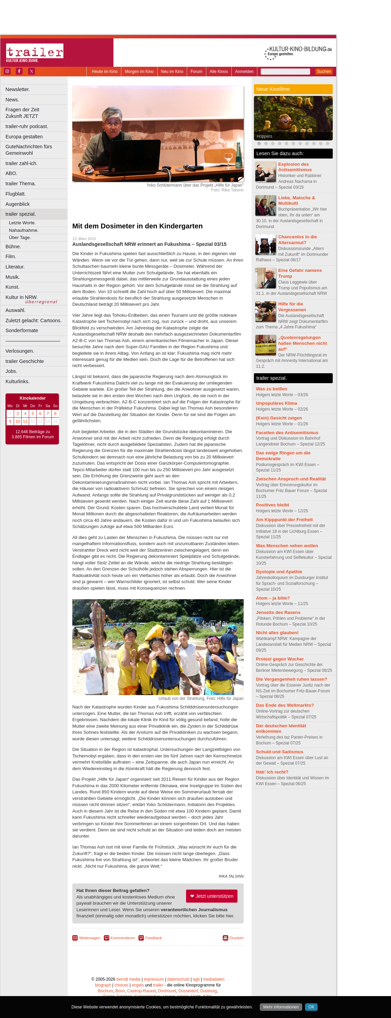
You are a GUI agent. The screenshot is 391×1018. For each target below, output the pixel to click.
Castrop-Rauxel (141, 991)
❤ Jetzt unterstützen (211, 896)
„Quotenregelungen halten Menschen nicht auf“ (302, 343)
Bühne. (13, 246)
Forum (197, 71)
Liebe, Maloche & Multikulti (296, 200)
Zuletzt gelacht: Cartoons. (33, 320)
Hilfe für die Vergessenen (292, 306)
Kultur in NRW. (21, 297)
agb (196, 979)
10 (17, 421)
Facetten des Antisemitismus (287, 432)
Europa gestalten (24, 136)
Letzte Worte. (22, 222)
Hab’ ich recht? (272, 772)
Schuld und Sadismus (279, 751)
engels (138, 985)
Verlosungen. (19, 351)
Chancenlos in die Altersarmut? (297, 239)
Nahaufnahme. (24, 230)
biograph (103, 985)
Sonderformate (21, 330)
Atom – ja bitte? (273, 598)
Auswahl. (15, 310)
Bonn (120, 991)
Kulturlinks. (17, 381)
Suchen (324, 71)
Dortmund (167, 991)
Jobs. (11, 371)
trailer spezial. (20, 214)
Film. (10, 256)
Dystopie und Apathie (279, 571)
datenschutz (178, 979)
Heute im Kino (105, 71)
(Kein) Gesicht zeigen (279, 417)
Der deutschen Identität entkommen (281, 728)
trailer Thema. (20, 183)
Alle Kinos (219, 71)
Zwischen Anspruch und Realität (291, 478)
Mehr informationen (280, 1007)
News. (12, 99)
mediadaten (213, 979)
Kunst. (12, 287)
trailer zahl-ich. (21, 163)
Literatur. (15, 266)
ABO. (11, 173)
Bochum (105, 991)
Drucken (237, 938)
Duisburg (208, 991)
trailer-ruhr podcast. (26, 126)
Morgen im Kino (139, 71)
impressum (154, 979)
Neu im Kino (172, 71)
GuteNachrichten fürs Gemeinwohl (28, 150)
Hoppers (264, 136)
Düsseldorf (188, 991)
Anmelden (244, 71)
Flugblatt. (15, 194)
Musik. (12, 277)
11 (25, 421)
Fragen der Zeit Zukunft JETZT (37, 113)
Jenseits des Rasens (278, 612)
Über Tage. (20, 237)
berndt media (128, 979)
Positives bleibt (272, 504)
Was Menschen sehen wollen (287, 545)
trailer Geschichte (24, 361)
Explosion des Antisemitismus (295, 167)
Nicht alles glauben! (277, 632)
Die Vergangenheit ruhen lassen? (291, 679)
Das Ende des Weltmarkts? (285, 705)
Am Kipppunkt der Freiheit (284, 519)
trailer (158, 985)
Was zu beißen (271, 388)
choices (121, 985)
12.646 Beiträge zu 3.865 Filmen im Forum (33, 434)
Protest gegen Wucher (280, 659)
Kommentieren (123, 938)
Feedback (153, 938)
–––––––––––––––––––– (32, 340)
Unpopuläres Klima (276, 403)
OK (311, 1007)
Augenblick (17, 204)
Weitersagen (89, 938)
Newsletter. (17, 89)
